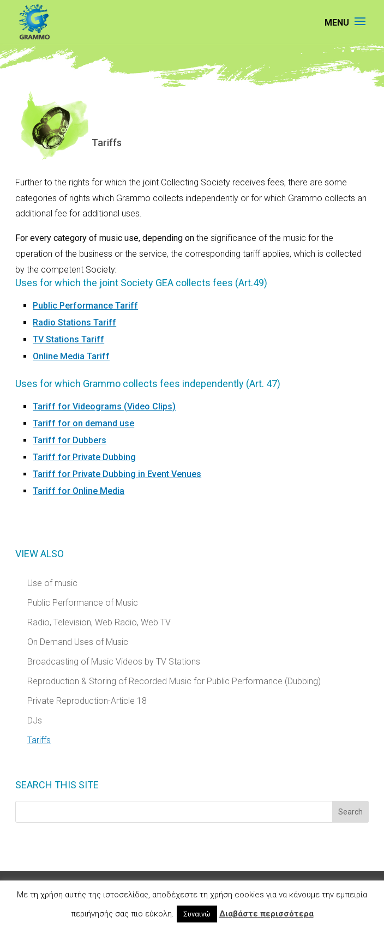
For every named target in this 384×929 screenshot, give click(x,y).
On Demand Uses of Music (77, 642)
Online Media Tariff (71, 356)
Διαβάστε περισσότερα (266, 914)
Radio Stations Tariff (74, 322)
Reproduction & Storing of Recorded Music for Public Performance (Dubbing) (174, 681)
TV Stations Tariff (68, 339)
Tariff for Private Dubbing (84, 457)
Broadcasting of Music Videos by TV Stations (113, 661)
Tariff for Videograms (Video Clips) (104, 406)
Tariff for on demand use (83, 423)
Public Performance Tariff (85, 305)
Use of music (52, 583)
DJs (34, 720)
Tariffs (39, 740)
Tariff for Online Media (78, 491)
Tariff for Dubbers (69, 440)
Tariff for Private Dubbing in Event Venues (117, 474)
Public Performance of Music (82, 603)
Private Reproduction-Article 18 (87, 701)
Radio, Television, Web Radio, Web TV (99, 622)
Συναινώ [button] (197, 914)
